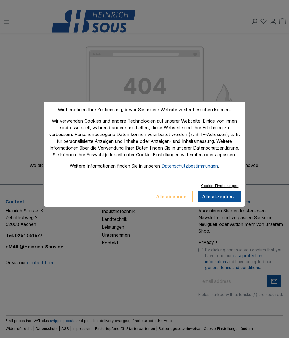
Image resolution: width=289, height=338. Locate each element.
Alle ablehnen (171, 196)
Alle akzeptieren (220, 196)
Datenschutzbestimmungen (189, 166)
